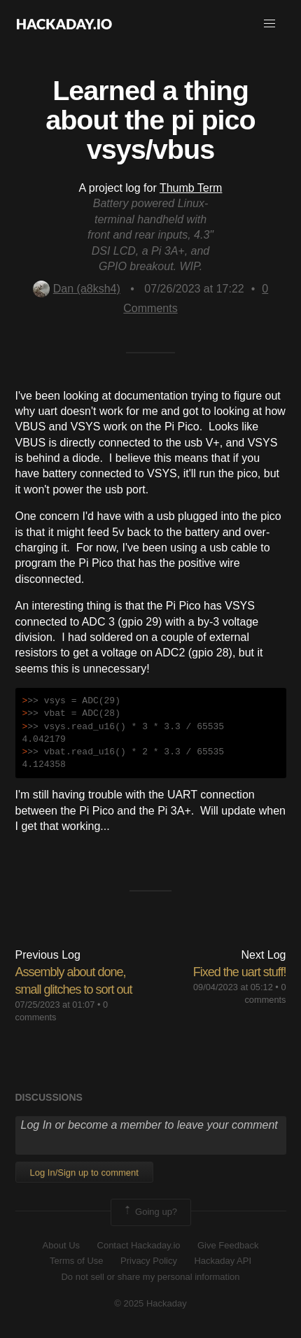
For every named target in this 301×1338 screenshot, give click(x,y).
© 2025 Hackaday (150, 1303)
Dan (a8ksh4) (76, 289)
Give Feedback (227, 1245)
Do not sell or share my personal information (150, 1277)
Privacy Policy (148, 1260)
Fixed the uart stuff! (239, 972)
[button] (269, 24)
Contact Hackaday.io (139, 1245)
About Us (61, 1245)
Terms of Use (77, 1260)
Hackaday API (222, 1260)
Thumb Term (191, 188)
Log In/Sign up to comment (84, 1172)
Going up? (150, 1212)
